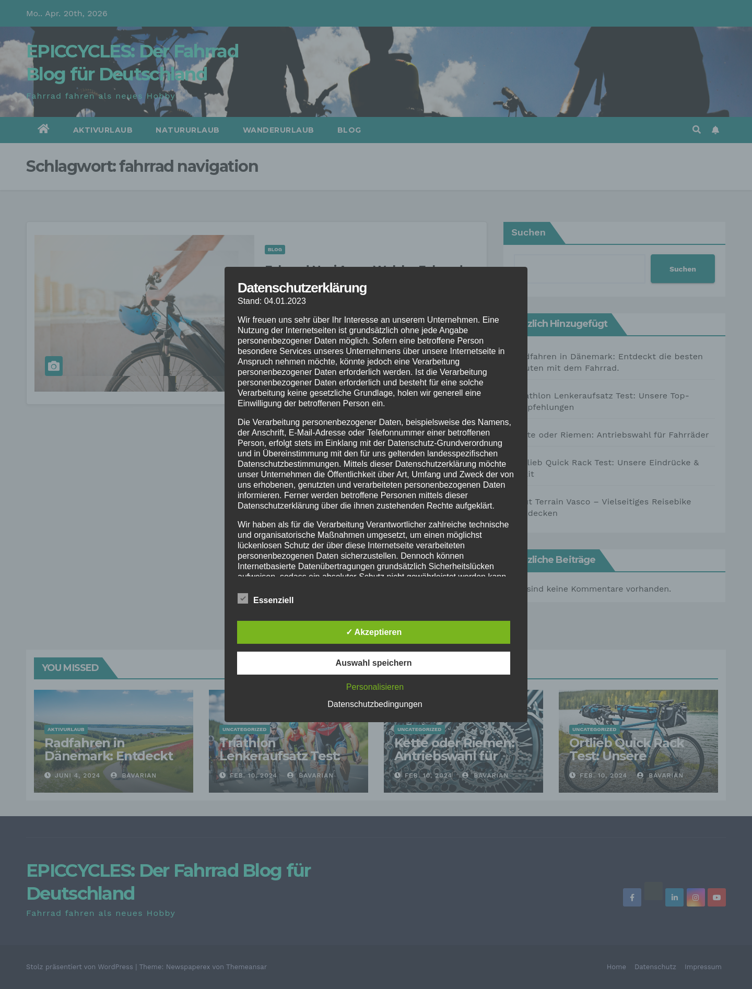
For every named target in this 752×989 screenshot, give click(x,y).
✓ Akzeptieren (374, 632)
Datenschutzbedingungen (374, 704)
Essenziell (265, 598)
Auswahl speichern (374, 662)
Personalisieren (375, 686)
